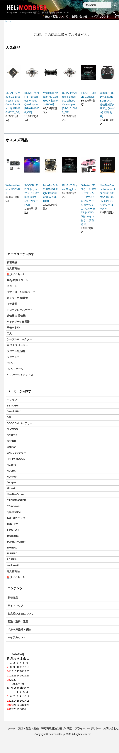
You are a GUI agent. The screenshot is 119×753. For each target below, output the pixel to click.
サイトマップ (15, 605)
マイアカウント (100, 16)
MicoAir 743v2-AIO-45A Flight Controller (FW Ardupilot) (50, 193)
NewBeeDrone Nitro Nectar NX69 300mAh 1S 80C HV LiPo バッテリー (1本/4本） (107, 197)
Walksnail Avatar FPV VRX (13, 189)
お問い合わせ (79, 16)
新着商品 (12, 262)
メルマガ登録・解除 (19, 629)
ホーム (8, 21)
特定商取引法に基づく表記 (56, 728)
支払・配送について (56, 16)
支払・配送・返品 (28, 728)
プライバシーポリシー (88, 728)
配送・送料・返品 (18, 621)
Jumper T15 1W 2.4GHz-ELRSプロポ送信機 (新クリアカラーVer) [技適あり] (107, 104)
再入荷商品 (13, 268)
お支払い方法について (20, 613)
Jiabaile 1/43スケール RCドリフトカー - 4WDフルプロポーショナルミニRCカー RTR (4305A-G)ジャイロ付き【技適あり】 (88, 205)
